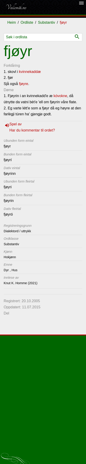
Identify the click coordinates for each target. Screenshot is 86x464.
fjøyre (23, 84)
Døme (9, 90)
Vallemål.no (16, 7)
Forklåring (12, 65)
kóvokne (60, 96)
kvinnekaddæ (30, 72)
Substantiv (46, 22)
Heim (11, 22)
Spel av (15, 124)
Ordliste (27, 22)
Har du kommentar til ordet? (32, 130)
